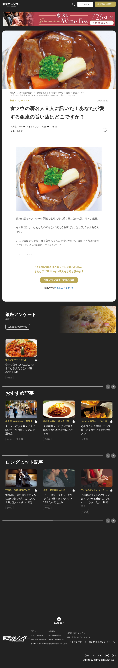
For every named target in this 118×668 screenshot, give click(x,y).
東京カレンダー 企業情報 (39, 644)
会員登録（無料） (105, 4)
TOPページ (34, 631)
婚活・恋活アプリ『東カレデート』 (79, 637)
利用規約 (52, 631)
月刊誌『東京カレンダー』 (76, 633)
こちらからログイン (64, 288)
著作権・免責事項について (58, 639)
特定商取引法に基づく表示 (58, 644)
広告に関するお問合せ (38, 639)
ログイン (85, 4)
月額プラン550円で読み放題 (59, 280)
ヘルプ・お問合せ (37, 635)
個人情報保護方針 (55, 635)
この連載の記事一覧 (17, 326)
